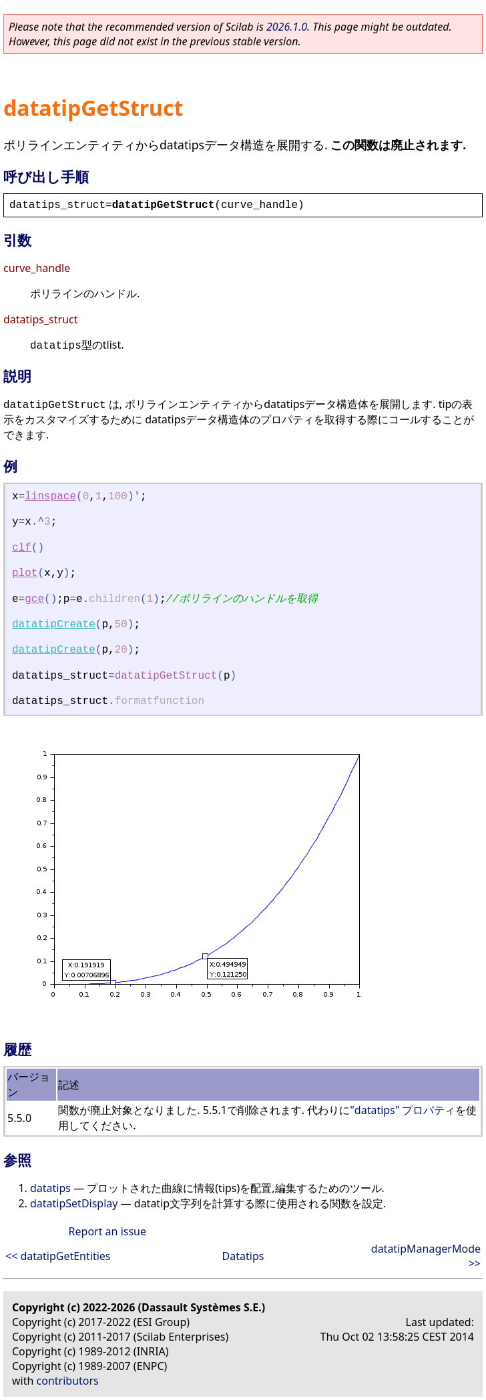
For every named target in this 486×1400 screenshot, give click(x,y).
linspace (50, 497)
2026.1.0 (286, 26)
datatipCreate (53, 625)
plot (24, 573)
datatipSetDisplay (73, 1203)
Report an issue (107, 1231)
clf (21, 548)
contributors (68, 1380)
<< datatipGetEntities (58, 1256)
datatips (50, 1188)
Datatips (243, 1256)
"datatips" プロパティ (402, 1110)
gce (34, 599)
